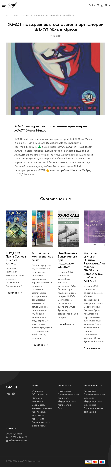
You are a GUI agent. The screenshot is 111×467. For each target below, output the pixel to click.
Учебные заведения (42, 408)
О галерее (37, 391)
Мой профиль (39, 411)
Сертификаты (38, 405)
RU (106, 5)
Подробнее (14, 292)
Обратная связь (40, 394)
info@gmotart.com (16, 440)
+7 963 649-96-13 (16, 437)
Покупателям (64, 391)
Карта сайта (38, 418)
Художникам (90, 391)
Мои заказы (38, 415)
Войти (92, 5)
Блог (8, 15)
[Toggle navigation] (4, 5)
